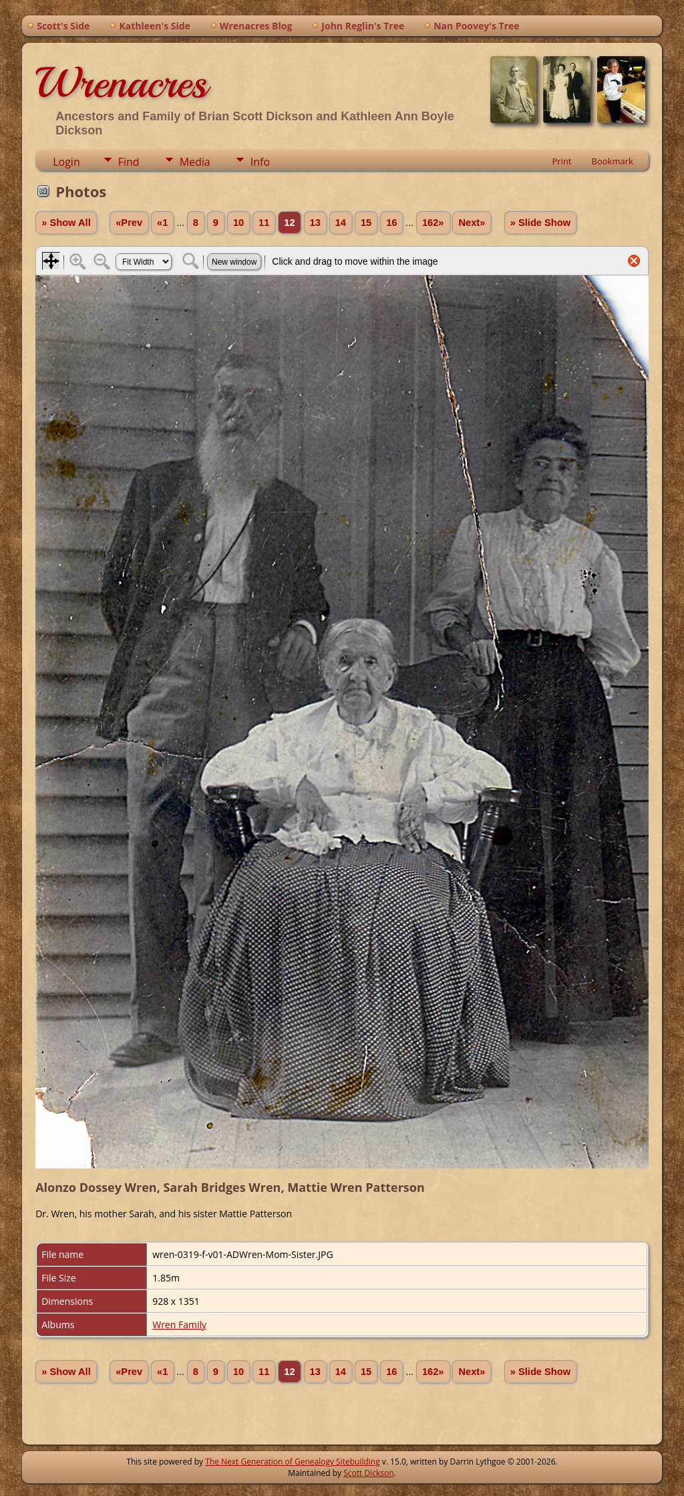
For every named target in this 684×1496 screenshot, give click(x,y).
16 (391, 222)
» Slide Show (540, 222)
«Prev (129, 222)
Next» (471, 222)
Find (129, 161)
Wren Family (179, 1324)
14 (340, 222)
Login (66, 161)
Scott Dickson (368, 1473)
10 (238, 222)
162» (433, 222)
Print (561, 161)
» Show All (66, 222)
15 (366, 222)
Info (260, 161)
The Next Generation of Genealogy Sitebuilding (292, 1461)
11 (264, 222)
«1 (162, 222)
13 (315, 222)
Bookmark (612, 161)
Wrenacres (121, 83)
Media (195, 161)
